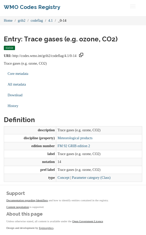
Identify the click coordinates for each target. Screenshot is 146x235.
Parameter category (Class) (91, 178)
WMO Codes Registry (32, 7)
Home (8, 20)
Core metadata (18, 74)
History (13, 106)
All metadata (17, 84)
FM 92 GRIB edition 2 (73, 146)
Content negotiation (17, 206)
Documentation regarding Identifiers (27, 200)
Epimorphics (46, 227)
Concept (63, 178)
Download (15, 95)
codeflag (37, 20)
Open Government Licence (87, 221)
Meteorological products (74, 138)
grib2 (21, 20)
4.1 (50, 20)
